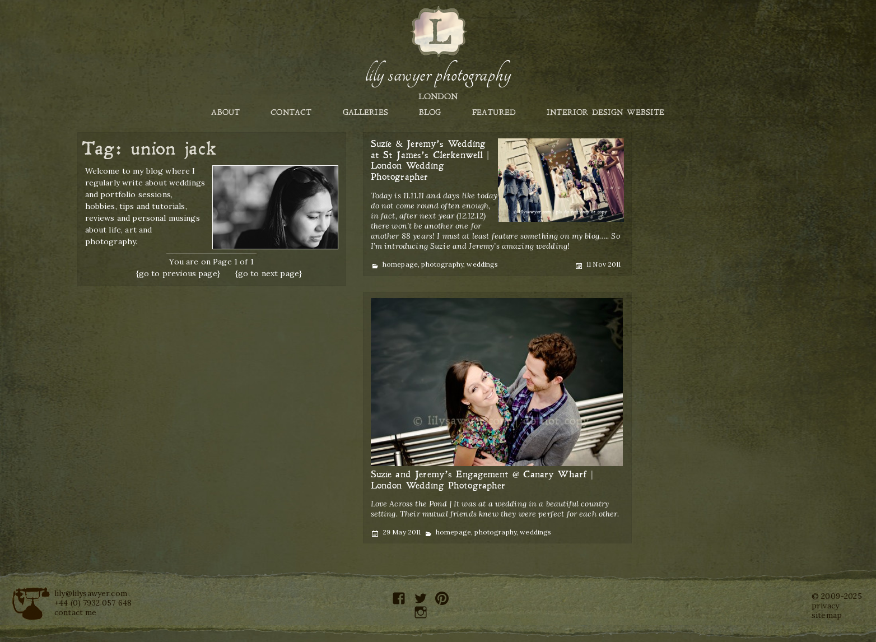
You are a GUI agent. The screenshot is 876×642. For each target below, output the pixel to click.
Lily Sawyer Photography (438, 74)
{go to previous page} (178, 273)
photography (442, 264)
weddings (482, 264)
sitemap (827, 615)
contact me (75, 612)
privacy (825, 606)
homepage (400, 264)
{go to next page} (268, 273)
